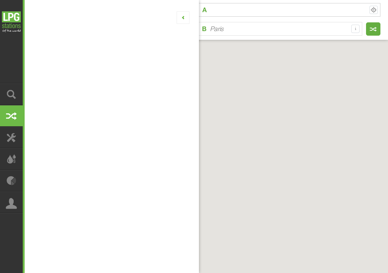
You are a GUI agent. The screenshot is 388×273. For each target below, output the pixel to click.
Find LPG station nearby (11, 94)
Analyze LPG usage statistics (11, 180)
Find (373, 29)
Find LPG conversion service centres (11, 137)
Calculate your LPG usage (11, 159)
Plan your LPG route (11, 115)
